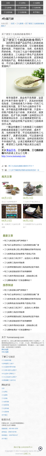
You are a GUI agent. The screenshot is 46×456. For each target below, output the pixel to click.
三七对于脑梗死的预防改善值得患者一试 (23, 170)
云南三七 (27, 454)
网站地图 (5, 349)
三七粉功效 (22, 8)
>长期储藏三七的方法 (9, 380)
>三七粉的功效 (6, 360)
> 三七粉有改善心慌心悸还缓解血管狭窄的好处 (22, 249)
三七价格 (8, 8)
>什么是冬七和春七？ (9, 373)
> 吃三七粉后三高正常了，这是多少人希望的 (21, 258)
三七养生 (22, 3)
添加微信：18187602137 (10, 435)
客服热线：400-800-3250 (10, 428)
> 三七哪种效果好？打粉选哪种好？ (17, 280)
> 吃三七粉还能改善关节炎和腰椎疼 (17, 271)
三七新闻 (36, 3)
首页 (13, 23)
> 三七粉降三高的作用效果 (14, 263)
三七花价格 (22, 12)
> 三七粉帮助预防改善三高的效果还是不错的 (21, 267)
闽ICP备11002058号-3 (23, 447)
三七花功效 (8, 12)
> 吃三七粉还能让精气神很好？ (15, 241)
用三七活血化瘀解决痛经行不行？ (21, 166)
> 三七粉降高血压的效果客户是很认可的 (19, 254)
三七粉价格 (36, 8)
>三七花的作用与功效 (9, 367)
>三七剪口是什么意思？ (9, 370)
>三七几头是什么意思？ (9, 377)
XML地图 (5, 352)
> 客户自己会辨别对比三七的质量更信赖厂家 (21, 245)
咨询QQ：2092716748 (9, 432)
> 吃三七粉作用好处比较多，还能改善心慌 (20, 276)
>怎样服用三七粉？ (8, 363)
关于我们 (36, 12)
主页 (8, 3)
